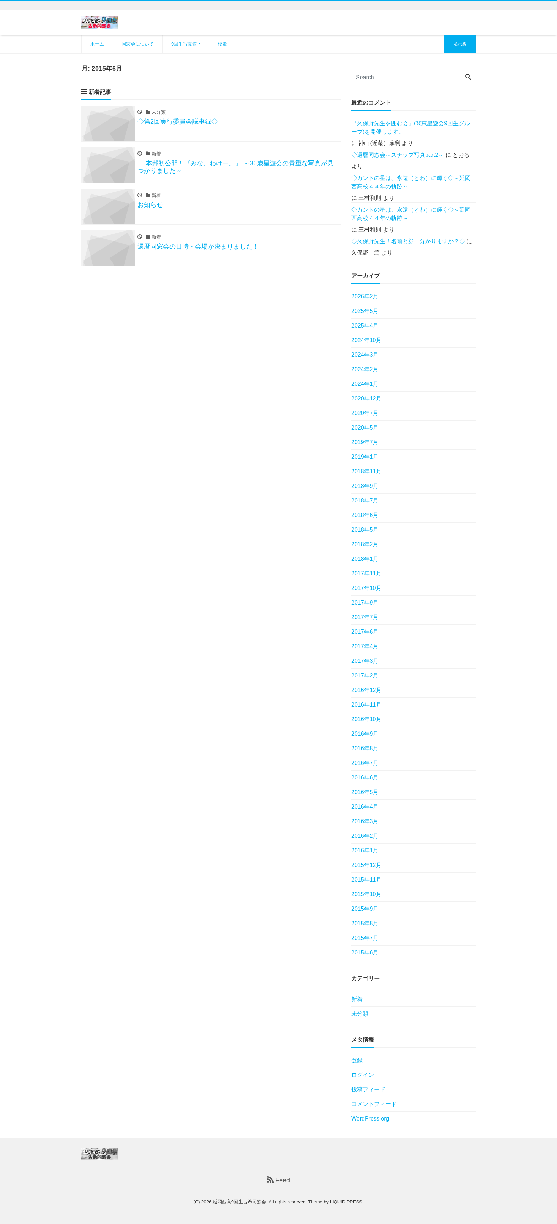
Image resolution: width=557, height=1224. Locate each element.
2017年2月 (365, 675)
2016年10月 (366, 719)
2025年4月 (365, 326)
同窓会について (137, 44)
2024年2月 (365, 369)
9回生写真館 (184, 44)
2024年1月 (365, 384)
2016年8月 (365, 748)
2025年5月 (365, 311)
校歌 (222, 44)
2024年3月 (365, 355)
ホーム (97, 44)
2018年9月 (365, 486)
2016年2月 (365, 836)
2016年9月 (365, 734)
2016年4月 (365, 807)
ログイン (362, 1075)
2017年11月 (366, 573)
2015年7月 (365, 938)
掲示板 (460, 44)
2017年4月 (365, 646)
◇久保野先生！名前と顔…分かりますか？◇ (408, 241)
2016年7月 (365, 763)
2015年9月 (365, 909)
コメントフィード (374, 1104)
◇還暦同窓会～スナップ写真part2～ (397, 155)
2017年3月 (365, 661)
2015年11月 (366, 880)
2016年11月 (366, 705)
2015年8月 (365, 923)
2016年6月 (365, 778)
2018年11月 (366, 471)
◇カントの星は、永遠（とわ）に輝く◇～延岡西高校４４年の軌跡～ (411, 182)
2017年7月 (365, 617)
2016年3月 (365, 821)
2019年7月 (365, 442)
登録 (357, 1060)
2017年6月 (365, 632)
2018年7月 (365, 500)
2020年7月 (365, 413)
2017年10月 (366, 588)
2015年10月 (366, 894)
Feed (278, 1180)
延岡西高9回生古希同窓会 (239, 1201)
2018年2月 (365, 544)
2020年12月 (366, 398)
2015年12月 (366, 865)
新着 (357, 999)
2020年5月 (365, 428)
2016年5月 (365, 792)
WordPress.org (370, 1119)
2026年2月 (365, 296)
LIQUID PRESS (346, 1201)
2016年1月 (365, 850)
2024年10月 (366, 340)
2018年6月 (365, 515)
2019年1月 (365, 457)
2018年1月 (365, 559)
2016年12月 (366, 690)
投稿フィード (368, 1089)
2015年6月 (365, 952)
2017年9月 (365, 603)
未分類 (359, 1014)
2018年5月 (365, 530)
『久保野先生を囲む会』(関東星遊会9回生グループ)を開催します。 (410, 127)
